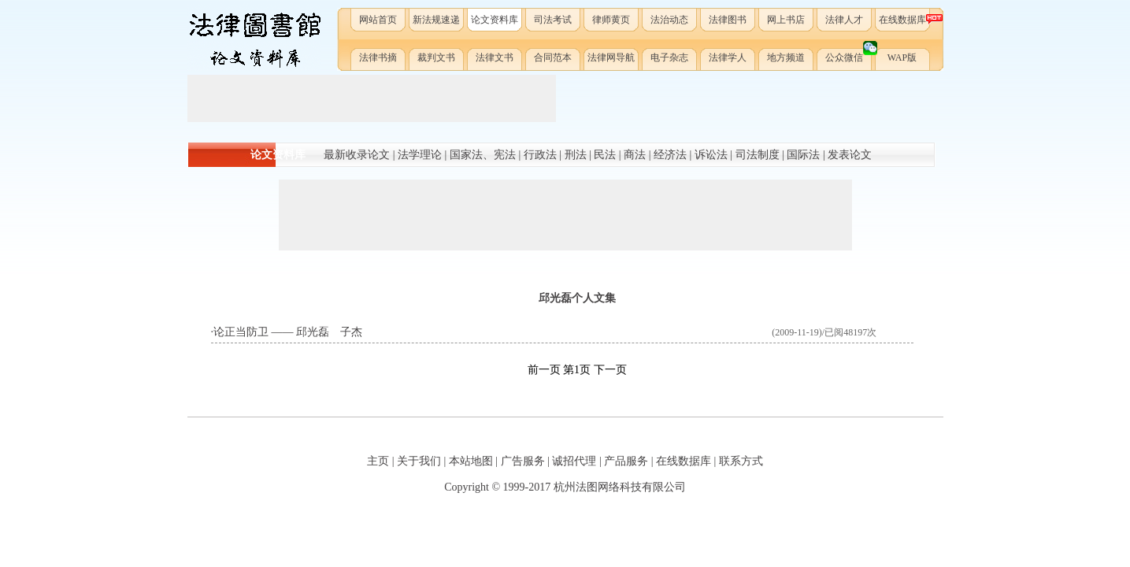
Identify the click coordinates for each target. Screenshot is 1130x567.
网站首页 (378, 19)
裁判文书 (436, 57)
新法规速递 (436, 19)
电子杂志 (669, 57)
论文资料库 (494, 19)
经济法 (670, 155)
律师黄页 (611, 19)
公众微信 (849, 54)
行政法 (540, 155)
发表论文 (850, 155)
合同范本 (553, 57)
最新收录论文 (357, 155)
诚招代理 (574, 461)
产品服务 (626, 461)
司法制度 (757, 155)
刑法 (576, 155)
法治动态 (669, 19)
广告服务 (523, 461)
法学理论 (420, 155)
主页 (378, 461)
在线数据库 (905, 19)
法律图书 (728, 19)
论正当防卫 (241, 332)
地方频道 (786, 57)
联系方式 (741, 461)
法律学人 (728, 57)
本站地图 (471, 461)
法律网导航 (611, 57)
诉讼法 (711, 155)
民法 (605, 155)
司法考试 (553, 19)
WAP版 (902, 57)
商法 (635, 155)
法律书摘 (378, 57)
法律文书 (494, 57)
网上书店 (786, 19)
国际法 (803, 155)
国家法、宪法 (483, 155)
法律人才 (844, 19)
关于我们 (419, 461)
